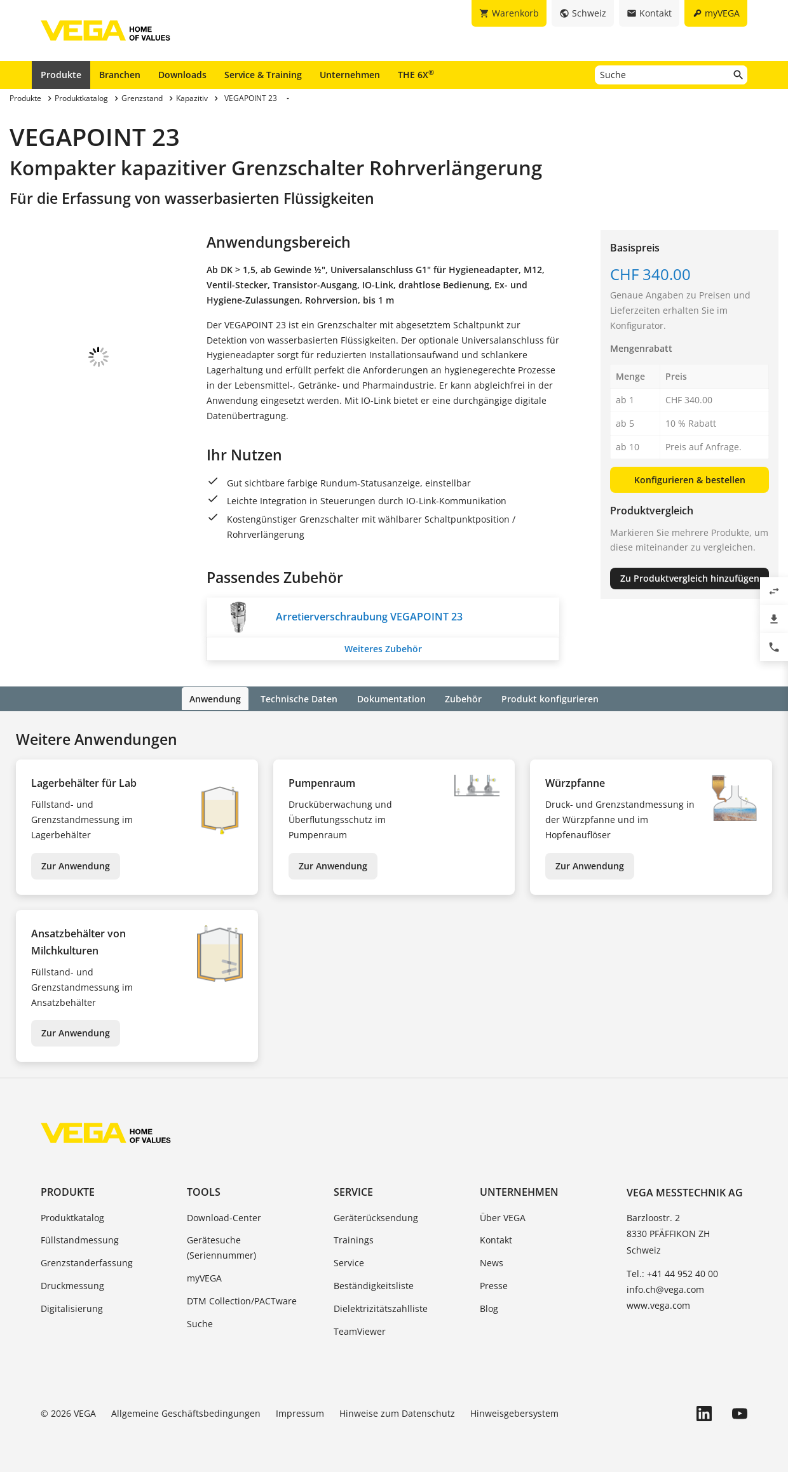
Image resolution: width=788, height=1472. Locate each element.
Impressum (300, 1413)
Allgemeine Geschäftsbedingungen (186, 1413)
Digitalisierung (72, 1307)
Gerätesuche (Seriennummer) (221, 1247)
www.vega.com (658, 1305)
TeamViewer (360, 1330)
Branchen (119, 75)
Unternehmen (350, 75)
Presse (494, 1284)
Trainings (354, 1239)
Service (353, 1191)
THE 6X (416, 74)
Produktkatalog (72, 1216)
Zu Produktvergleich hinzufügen (689, 578)
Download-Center (224, 1216)
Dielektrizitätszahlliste (381, 1307)
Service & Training (263, 75)
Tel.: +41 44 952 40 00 (672, 1272)
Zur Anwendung (75, 865)
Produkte (61, 75)
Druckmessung (72, 1284)
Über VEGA (503, 1216)
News (491, 1262)
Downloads (182, 75)
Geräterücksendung (376, 1216)
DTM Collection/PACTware (242, 1300)
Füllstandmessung (80, 1239)
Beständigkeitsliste (374, 1284)
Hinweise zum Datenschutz (397, 1413)
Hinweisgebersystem (514, 1413)
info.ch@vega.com (665, 1288)
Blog (489, 1307)
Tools (204, 1191)
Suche (200, 1322)
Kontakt (496, 1239)
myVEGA (204, 1277)
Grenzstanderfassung (87, 1262)
